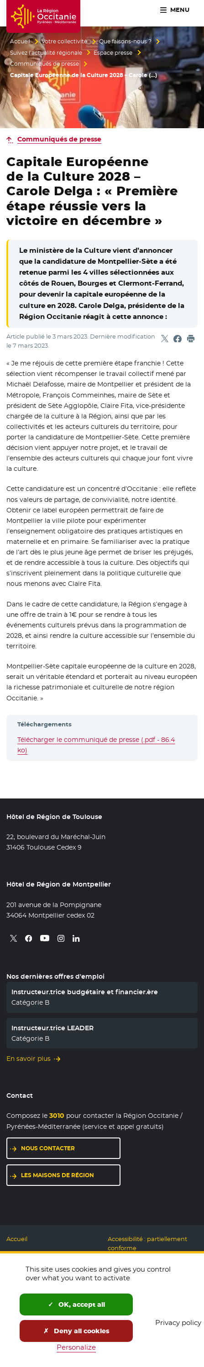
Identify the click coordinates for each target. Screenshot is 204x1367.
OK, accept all (76, 1304)
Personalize (76, 1347)
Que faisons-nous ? (125, 41)
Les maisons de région (57, 1175)
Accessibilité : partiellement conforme (147, 1244)
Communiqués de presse (44, 64)
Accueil (20, 41)
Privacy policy (178, 1322)
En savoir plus (28, 1058)
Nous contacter (48, 1148)
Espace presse (113, 53)
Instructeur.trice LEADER (52, 1028)
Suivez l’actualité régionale (46, 53)
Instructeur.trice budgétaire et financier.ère (84, 992)
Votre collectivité (64, 41)
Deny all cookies (76, 1331)
